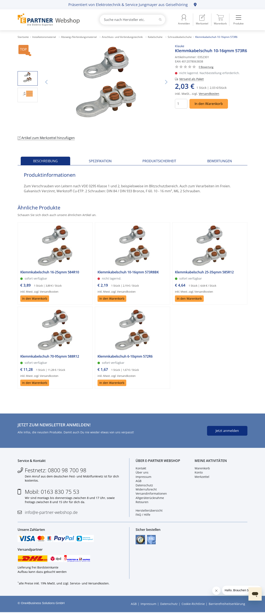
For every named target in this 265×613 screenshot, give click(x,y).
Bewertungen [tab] (219, 161)
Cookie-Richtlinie (193, 605)
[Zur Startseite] (54, 19)
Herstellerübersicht (149, 511)
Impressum (143, 477)
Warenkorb (202, 468)
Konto (199, 473)
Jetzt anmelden (227, 430)
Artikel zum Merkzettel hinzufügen (46, 138)
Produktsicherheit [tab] (159, 161)
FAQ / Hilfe (143, 515)
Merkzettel (202, 477)
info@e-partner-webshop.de (51, 512)
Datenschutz (144, 485)
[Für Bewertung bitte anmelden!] (206, 67)
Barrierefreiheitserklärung (227, 605)
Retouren (142, 502)
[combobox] (132, 20)
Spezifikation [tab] (100, 161)
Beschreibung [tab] (45, 161)
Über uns (142, 473)
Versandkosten (209, 94)
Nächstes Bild (166, 82)
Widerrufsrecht (146, 490)
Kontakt (141, 468)
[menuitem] (202, 19)
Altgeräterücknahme (150, 498)
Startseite (23, 37)
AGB (138, 481)
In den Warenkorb (209, 103)
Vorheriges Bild (46, 82)
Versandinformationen (151, 494)
